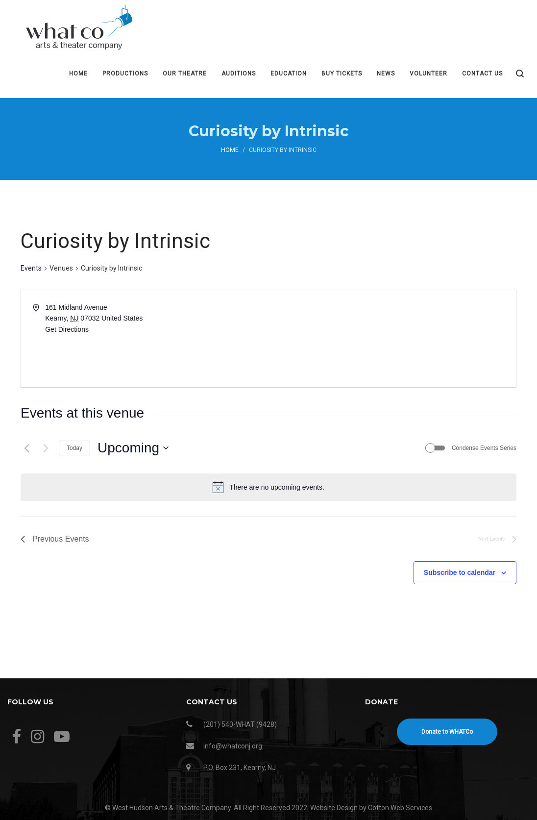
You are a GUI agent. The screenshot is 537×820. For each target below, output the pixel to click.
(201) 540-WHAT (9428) (240, 724)
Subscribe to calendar (459, 572)
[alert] (268, 487)
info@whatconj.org (232, 746)
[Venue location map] (391, 338)
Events (31, 268)
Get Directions (67, 329)
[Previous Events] (26, 448)
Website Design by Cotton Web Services (371, 808)
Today (74, 448)
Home (230, 150)
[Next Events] (45, 448)
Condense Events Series (484, 448)
